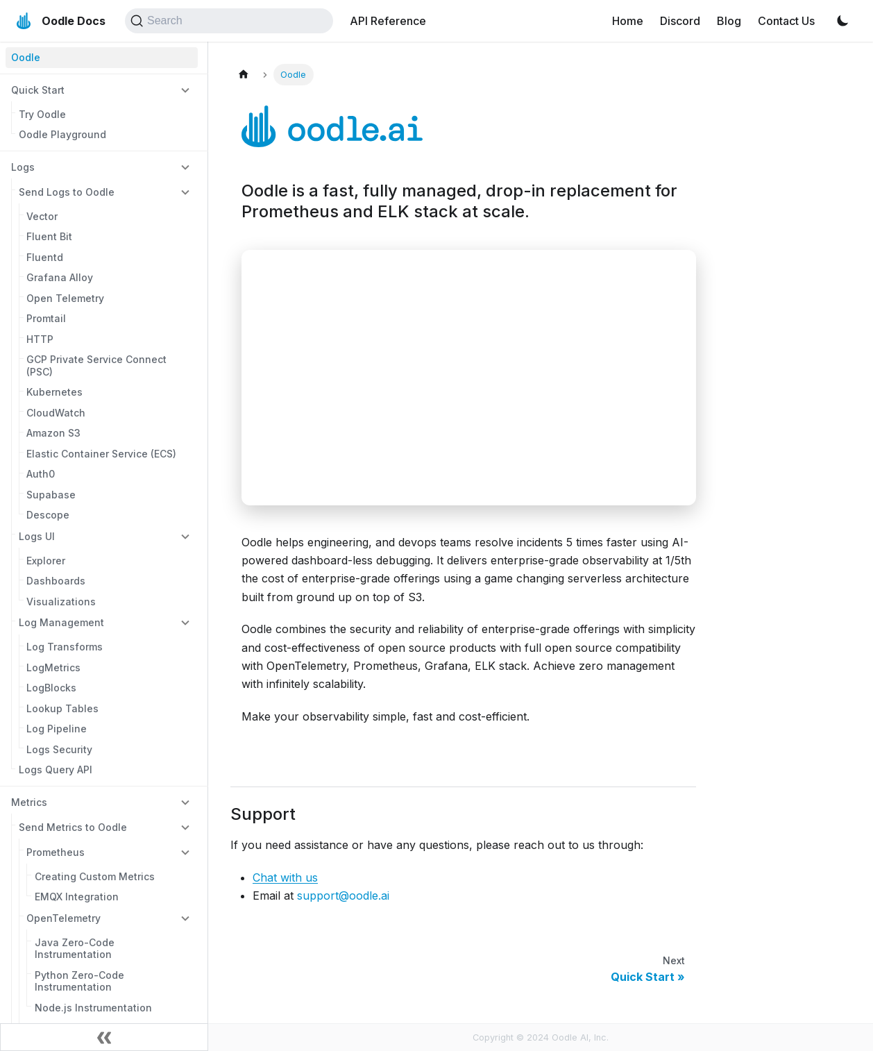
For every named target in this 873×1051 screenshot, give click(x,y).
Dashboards (55, 581)
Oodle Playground (62, 134)
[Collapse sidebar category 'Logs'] (185, 166)
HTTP (39, 339)
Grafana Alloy (59, 277)
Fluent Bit (49, 236)
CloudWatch (55, 413)
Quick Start (38, 90)
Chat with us (285, 877)
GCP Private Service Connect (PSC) (96, 365)
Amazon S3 (53, 433)
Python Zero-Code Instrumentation (79, 981)
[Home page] (243, 74)
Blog (729, 21)
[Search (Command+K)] (229, 20)
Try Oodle (42, 114)
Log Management (61, 622)
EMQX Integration (77, 896)
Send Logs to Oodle (67, 192)
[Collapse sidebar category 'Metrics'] (185, 801)
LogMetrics (53, 667)
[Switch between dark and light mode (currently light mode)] (842, 21)
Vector (42, 216)
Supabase (51, 495)
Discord (680, 21)
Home (627, 21)
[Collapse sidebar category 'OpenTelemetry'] (185, 917)
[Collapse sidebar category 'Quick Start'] (185, 89)
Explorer (45, 560)
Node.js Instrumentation (93, 1008)
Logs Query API (55, 769)
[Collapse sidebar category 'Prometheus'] (185, 851)
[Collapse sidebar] (104, 1037)
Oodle (25, 57)
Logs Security (59, 749)
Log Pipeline (56, 728)
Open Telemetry (65, 298)
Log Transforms (64, 647)
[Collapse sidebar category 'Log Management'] (185, 622)
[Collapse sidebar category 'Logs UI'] (185, 536)
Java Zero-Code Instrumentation (75, 948)
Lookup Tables (62, 708)
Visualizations (61, 601)
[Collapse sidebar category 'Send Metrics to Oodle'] (185, 826)
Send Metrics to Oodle (73, 827)
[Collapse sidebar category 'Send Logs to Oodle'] (185, 191)
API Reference (388, 21)
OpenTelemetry (63, 918)
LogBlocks (51, 687)
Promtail (46, 318)
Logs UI (37, 536)
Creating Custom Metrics (95, 876)
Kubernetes (54, 392)
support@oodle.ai (343, 895)
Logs (23, 167)
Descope (47, 515)
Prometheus (55, 852)
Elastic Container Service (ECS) (101, 454)
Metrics (29, 802)
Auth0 (40, 474)
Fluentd (44, 257)
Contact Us (786, 21)
